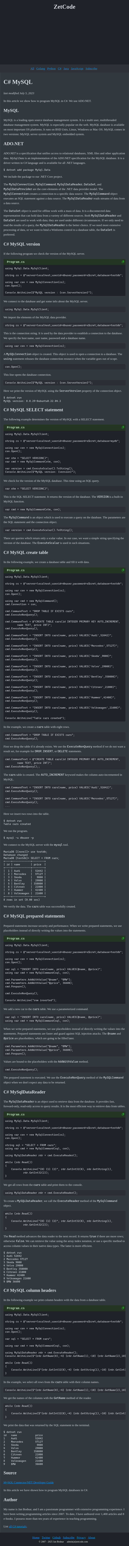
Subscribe (91, 68)
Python (51, 68)
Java (66, 68)
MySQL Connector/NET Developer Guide (29, 1482)
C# (59, 68)
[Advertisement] (64, 38)
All (32, 68)
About (91, 1537)
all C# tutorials (18, 1526)
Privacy (81, 1537)
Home (35, 1537)
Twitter (46, 1537)
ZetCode (64, 7)
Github (56, 1537)
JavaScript (77, 68)
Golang (40, 68)
